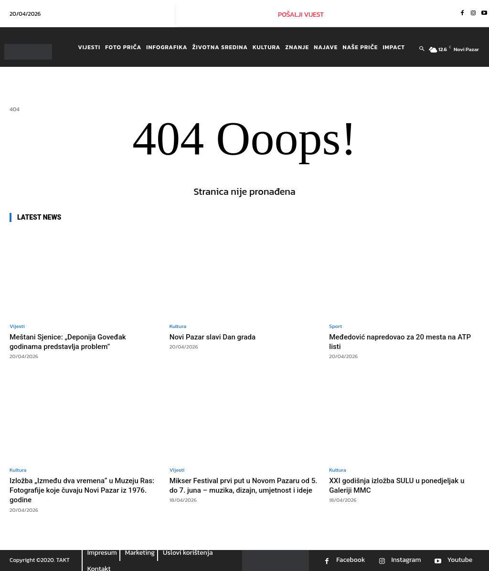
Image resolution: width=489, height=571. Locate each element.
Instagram (406, 560)
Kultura (178, 326)
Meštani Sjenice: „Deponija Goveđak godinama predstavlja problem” (75, 341)
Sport (335, 326)
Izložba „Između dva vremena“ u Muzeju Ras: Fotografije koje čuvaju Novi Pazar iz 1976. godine (84, 490)
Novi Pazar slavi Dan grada (218, 336)
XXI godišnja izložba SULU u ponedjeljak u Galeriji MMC (401, 485)
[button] (421, 49)
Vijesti (17, 326)
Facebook (350, 560)
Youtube (459, 560)
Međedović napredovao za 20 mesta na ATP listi (400, 341)
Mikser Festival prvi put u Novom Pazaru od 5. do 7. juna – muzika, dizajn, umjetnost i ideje (243, 490)
